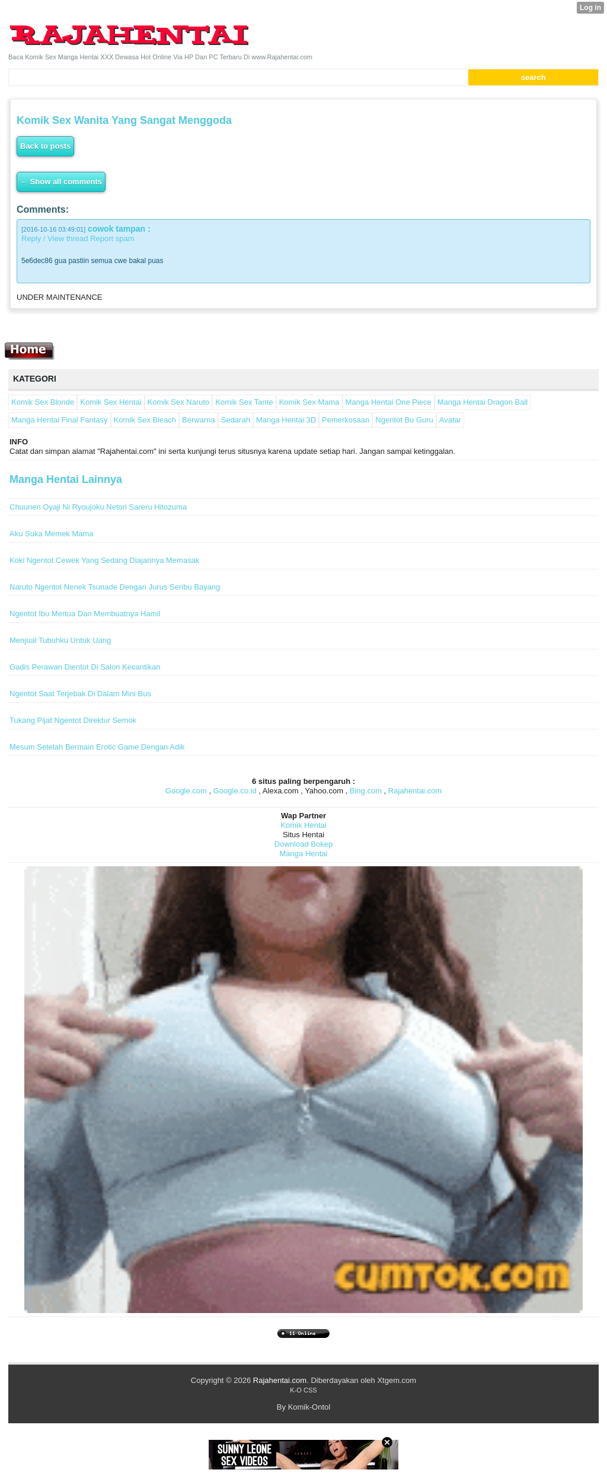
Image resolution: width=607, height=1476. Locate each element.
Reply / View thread (54, 238)
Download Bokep (303, 844)
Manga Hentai (304, 853)
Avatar (450, 419)
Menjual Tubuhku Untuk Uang (60, 640)
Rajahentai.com (415, 790)
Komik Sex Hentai (110, 402)
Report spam (112, 238)
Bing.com (366, 790)
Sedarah (235, 419)
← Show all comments (61, 181)
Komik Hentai (303, 825)
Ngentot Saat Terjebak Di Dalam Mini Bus (80, 693)
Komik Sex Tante (244, 402)
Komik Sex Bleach (145, 419)
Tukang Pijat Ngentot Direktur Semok (72, 720)
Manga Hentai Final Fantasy (59, 419)
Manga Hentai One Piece (389, 402)
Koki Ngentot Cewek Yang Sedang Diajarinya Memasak (104, 560)
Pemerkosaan (345, 419)
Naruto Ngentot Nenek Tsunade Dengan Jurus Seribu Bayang (114, 586)
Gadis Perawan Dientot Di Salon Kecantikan (84, 666)
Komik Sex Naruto (179, 402)
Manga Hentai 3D (286, 419)
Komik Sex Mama (309, 402)
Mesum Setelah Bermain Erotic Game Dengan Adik (97, 746)
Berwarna (198, 419)
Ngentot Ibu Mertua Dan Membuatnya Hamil (84, 613)
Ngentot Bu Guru (404, 419)
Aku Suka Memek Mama (51, 533)
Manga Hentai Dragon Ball (482, 402)
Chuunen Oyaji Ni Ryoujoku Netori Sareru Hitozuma (98, 506)
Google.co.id (235, 790)
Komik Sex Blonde (42, 402)
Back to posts (45, 146)
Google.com (186, 790)
